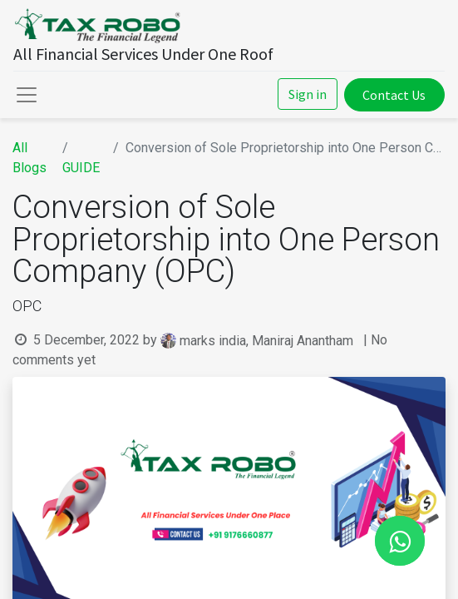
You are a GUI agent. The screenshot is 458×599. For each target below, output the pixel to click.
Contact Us (394, 95)
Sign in (307, 94)
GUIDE (81, 168)
